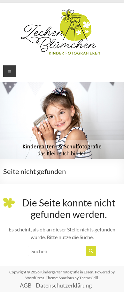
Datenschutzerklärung (64, 285)
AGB (26, 285)
